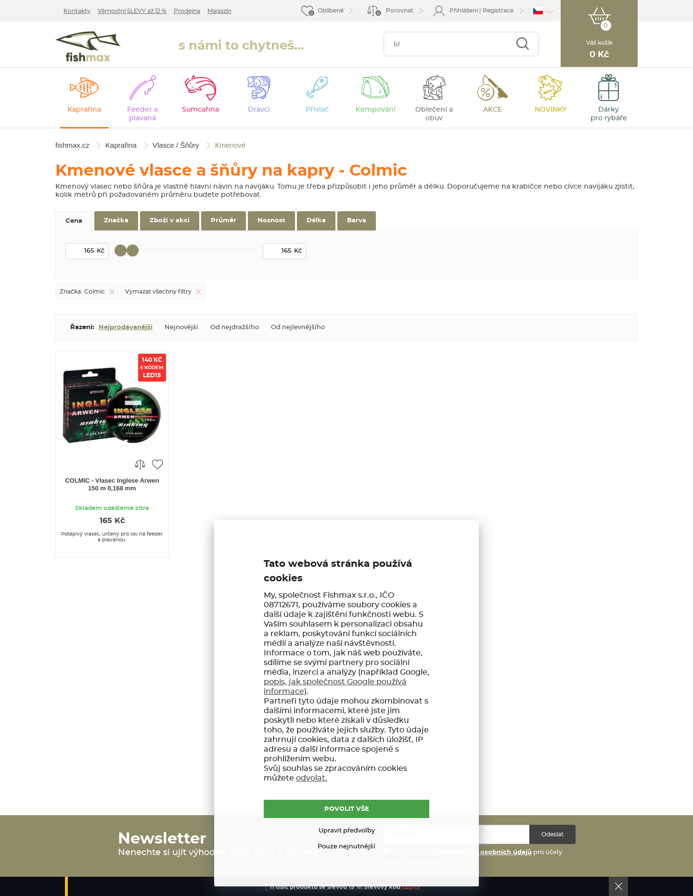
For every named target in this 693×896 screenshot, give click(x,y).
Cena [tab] (73, 221)
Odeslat (552, 834)
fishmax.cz (88, 46)
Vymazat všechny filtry (158, 291)
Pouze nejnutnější (346, 847)
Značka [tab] (116, 221)
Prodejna (187, 11)
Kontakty (77, 11)
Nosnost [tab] (271, 221)
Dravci (259, 109)
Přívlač (317, 109)
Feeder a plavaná (142, 114)
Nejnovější (181, 327)
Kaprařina (84, 109)
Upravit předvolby (347, 831)
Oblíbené (331, 10)
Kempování (376, 109)
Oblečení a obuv (434, 114)
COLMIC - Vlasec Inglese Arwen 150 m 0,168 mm (112, 484)
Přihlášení (463, 10)
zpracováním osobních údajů (483, 852)
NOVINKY (550, 109)
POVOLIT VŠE (346, 809)
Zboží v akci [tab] (170, 221)
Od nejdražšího (234, 327)
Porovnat (393, 12)
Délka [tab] (316, 221)
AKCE (492, 109)
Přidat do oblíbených (157, 464)
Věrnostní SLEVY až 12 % (132, 11)
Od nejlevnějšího (298, 327)
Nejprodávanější (126, 327)
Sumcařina (200, 109)
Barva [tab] (356, 221)
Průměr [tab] (223, 221)
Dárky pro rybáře (608, 114)
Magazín (219, 11)
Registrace (498, 10)
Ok (618, 886)
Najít (522, 44)
